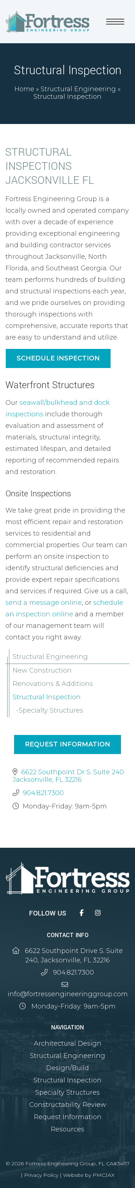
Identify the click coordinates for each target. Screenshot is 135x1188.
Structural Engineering (78, 89)
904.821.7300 (43, 793)
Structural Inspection (47, 697)
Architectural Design (68, 1043)
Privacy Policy (41, 1175)
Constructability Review (67, 1105)
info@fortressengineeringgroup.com (68, 994)
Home (24, 89)
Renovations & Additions (53, 684)
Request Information (67, 744)
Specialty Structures (51, 710)
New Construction (42, 670)
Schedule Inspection (58, 358)
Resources (67, 1129)
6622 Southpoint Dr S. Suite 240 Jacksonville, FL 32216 (68, 776)
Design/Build (67, 1068)
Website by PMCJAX (88, 1175)
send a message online (43, 603)
